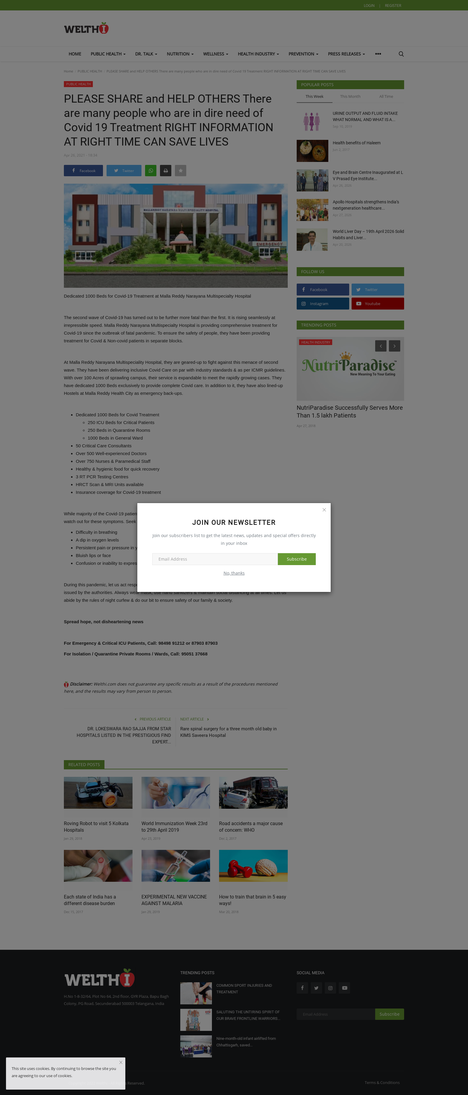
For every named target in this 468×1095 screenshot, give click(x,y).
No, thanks (234, 573)
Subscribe (297, 559)
